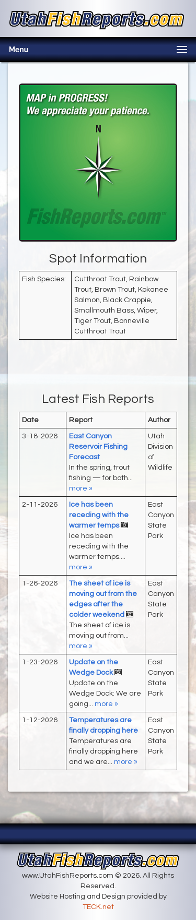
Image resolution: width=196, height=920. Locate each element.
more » (81, 488)
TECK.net (98, 907)
